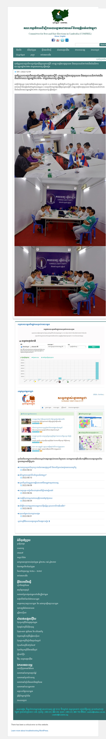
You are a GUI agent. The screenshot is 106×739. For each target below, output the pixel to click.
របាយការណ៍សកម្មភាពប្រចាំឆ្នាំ (26, 673)
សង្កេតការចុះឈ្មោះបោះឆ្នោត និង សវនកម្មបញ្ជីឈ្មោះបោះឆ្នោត (37, 603)
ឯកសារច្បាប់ (95, 50)
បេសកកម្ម (20, 548)
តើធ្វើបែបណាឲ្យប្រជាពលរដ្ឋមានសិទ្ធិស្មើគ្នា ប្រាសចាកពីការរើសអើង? (41, 506)
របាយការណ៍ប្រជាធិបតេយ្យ (26, 677)
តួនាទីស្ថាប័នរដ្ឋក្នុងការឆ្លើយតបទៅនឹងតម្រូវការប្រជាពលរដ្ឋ (38, 483)
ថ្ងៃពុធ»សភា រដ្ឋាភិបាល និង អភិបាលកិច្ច (30, 631)
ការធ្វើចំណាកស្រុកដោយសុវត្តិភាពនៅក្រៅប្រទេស (35, 498)
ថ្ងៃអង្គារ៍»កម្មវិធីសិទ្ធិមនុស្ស (25, 627)
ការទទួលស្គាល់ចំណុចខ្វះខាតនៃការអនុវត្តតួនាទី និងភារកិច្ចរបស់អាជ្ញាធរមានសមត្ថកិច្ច (47, 467)
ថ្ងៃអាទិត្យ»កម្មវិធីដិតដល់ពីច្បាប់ (27, 649)
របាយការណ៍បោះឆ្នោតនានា (26, 686)
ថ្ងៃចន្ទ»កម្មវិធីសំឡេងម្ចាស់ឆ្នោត (27, 622)
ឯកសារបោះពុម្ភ (80, 50)
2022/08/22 (26, 470)
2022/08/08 (26, 485)
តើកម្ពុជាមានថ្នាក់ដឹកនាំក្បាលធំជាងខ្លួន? (32, 475)
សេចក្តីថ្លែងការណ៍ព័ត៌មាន (25, 668)
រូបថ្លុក (33, 55)
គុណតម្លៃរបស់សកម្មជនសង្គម (29, 514)
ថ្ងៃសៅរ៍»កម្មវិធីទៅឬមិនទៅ (26, 645)
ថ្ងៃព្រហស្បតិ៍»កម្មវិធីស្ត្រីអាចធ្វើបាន (28, 636)
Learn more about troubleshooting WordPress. (30, 731)
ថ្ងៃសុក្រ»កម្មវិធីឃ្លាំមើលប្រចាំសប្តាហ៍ (29, 640)
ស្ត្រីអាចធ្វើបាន (21, 612)
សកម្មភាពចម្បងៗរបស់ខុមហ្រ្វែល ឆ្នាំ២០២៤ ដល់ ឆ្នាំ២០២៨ (36, 562)
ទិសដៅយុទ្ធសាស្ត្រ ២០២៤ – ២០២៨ (29, 571)
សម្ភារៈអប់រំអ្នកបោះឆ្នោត (25, 691)
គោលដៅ (20, 553)
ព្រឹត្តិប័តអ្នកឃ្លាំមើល (23, 695)
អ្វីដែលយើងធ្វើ (46, 50)
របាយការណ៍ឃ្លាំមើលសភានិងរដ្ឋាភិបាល (29, 682)
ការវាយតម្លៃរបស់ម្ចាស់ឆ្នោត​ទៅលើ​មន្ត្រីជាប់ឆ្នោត (32, 594)
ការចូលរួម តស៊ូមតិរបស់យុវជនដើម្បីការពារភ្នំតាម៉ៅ (35, 490)
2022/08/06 (26, 493)
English (62, 36)
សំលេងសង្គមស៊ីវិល (63, 50)
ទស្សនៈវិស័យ (21, 557)
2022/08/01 (26, 516)
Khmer (57, 36)
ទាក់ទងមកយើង (45, 55)
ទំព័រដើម (19, 50)
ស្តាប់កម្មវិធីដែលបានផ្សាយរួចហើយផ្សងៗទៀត (34, 521)
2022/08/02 (26, 508)
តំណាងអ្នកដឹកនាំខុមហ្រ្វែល (26, 566)
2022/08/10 (26, 478)
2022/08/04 (26, 501)
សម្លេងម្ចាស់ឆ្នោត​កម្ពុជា (25, 391)
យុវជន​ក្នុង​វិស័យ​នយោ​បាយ (25, 608)
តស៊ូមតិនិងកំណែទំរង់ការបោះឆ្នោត (28, 599)
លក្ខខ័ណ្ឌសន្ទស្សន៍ (23, 589)
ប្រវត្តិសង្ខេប (21, 543)
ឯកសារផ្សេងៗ (22, 700)
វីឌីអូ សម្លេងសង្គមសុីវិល (24, 659)
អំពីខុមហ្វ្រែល (31, 50)
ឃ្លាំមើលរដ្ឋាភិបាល (23, 585)
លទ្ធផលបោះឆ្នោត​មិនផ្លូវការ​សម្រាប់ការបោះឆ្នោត (34, 324)
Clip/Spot (20, 55)
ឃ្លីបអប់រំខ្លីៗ (21, 654)
